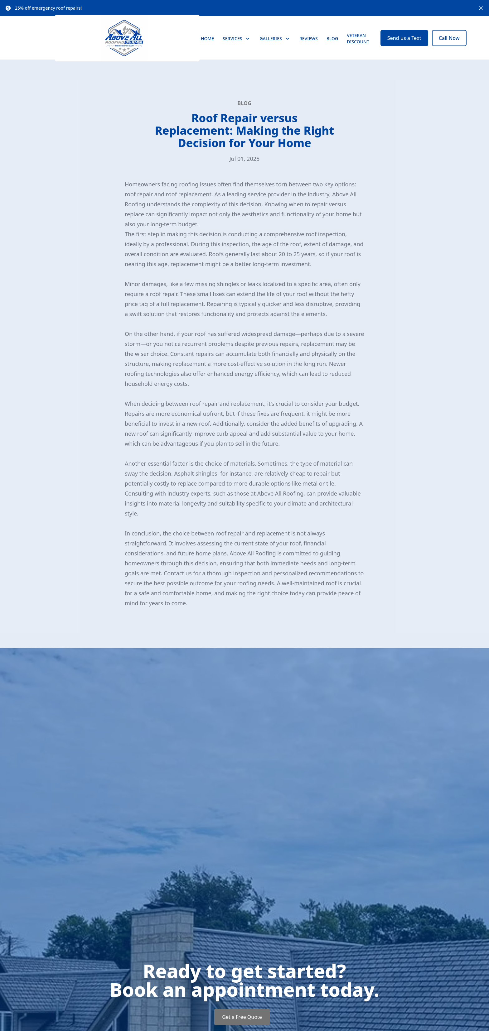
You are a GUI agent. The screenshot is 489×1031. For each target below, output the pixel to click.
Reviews (308, 44)
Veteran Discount (358, 44)
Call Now (449, 43)
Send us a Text (404, 43)
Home (207, 44)
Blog (332, 44)
